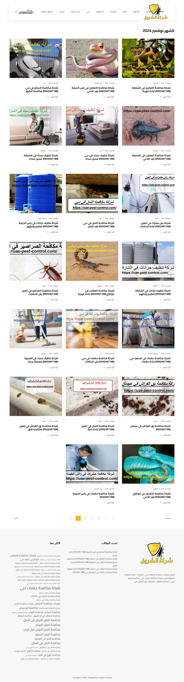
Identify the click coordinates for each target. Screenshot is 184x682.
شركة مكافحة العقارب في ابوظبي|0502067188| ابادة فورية (95, 292)
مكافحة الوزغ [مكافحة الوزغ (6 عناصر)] (34, 651)
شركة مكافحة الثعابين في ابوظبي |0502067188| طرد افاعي (151, 495)
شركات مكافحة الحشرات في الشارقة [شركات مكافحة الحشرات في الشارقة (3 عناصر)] (50, 560)
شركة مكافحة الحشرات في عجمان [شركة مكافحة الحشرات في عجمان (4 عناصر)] (47, 576)
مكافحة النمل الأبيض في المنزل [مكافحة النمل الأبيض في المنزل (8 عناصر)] (41, 620)
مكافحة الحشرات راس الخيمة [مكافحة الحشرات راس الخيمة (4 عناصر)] (49, 608)
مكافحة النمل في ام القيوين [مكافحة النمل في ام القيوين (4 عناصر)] (49, 647)
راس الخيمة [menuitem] (75, 11)
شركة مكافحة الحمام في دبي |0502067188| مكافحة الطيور (41, 89)
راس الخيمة (98, 83)
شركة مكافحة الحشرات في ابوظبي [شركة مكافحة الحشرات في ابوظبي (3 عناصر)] (23, 567)
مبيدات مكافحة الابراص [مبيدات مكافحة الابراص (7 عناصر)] (47, 603)
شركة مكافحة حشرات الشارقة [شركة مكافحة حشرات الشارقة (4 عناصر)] (49, 579)
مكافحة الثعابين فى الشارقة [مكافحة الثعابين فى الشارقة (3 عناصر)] (20, 612)
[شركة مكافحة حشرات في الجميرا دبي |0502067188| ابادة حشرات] (148, 328)
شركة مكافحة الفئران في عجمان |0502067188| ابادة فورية (92, 569)
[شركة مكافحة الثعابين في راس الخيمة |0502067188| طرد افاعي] (92, 58)
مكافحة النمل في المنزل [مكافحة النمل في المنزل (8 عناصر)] (45, 643)
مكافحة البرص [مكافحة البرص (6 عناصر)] (36, 612)
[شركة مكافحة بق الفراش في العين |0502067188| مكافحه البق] (36, 396)
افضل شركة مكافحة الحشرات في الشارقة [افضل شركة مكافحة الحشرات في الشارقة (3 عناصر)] (48, 556)
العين (156, 218)
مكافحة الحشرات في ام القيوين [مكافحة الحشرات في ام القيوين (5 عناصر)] (46, 616)
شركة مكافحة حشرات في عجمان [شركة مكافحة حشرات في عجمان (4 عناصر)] (48, 599)
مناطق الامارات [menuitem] (47, 11)
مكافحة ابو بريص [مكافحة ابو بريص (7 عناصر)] (28, 608)
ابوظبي (99, 285)
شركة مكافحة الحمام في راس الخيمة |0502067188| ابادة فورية (93, 553)
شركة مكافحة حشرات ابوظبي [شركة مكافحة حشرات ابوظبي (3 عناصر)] (26, 577)
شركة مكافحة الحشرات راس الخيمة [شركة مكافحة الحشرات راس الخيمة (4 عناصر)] (47, 566)
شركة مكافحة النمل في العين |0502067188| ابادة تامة (97, 428)
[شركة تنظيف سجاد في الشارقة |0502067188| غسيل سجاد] (36, 126)
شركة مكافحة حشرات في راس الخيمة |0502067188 (93, 495)
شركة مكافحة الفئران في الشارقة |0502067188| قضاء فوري (94, 563)
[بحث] (16, 12)
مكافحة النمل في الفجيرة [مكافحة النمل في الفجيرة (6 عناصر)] (47, 639)
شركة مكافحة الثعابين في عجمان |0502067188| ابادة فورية (92, 559)
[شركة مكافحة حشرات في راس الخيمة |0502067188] (92, 464)
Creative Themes (105, 677)
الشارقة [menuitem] (136, 11)
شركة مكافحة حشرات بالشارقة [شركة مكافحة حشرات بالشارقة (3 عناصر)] (51, 583)
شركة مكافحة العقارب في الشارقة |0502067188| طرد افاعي (151, 157)
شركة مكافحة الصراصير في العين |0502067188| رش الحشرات (39, 292)
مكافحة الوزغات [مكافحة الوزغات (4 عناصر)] (20, 651)
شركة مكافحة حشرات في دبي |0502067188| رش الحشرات (97, 360)
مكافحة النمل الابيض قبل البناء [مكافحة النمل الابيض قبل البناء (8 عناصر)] (42, 629)
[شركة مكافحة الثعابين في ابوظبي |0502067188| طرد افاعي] (148, 464)
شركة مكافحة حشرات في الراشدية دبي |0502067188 (95, 572)
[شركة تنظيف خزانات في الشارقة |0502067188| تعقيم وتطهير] (148, 261)
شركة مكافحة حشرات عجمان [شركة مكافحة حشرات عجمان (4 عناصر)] (49, 593)
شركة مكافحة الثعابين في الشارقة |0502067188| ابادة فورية (151, 89)
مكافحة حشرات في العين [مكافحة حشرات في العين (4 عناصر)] (30, 658)
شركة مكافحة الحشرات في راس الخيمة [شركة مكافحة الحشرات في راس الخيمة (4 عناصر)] (46, 573)
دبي (44, 83)
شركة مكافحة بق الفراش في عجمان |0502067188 (150, 428)
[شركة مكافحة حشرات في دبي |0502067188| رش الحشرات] (92, 328)
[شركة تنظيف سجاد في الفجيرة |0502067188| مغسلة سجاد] (36, 328)
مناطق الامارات (153, 353)
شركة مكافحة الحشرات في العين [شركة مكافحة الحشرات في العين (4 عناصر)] (28, 569)
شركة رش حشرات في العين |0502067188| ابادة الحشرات (155, 225)
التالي (15, 518)
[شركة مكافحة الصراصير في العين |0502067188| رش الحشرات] (36, 261)
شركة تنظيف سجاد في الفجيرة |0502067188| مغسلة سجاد (41, 360)
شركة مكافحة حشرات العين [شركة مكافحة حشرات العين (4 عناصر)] (27, 579)
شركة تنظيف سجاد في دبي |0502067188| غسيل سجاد (99, 157)
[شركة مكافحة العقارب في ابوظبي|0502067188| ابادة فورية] (92, 261)
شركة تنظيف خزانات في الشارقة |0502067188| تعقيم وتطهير (153, 292)
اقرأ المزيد (165, 97)
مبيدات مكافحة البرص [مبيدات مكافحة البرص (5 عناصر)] (24, 604)
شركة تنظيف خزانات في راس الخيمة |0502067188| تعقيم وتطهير (38, 225)
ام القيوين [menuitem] (100, 11)
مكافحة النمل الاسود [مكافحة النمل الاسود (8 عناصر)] (47, 634)
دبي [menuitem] (88, 11)
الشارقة (155, 83)
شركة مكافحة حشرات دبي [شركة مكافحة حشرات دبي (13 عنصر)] (40, 588)
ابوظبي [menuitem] (148, 11)
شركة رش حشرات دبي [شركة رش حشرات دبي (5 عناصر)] (29, 559)
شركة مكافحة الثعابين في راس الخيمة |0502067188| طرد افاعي (92, 89)
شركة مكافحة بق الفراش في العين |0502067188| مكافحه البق (38, 428)
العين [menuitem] (125, 11)
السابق (168, 518)
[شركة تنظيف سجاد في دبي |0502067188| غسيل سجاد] (92, 126)
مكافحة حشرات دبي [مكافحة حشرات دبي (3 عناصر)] (31, 655)
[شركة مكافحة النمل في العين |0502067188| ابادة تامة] (92, 396)
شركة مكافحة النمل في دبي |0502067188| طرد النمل (98, 225)
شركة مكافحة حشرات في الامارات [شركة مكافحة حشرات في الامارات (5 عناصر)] (45, 596)
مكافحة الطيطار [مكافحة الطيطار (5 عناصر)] (25, 616)
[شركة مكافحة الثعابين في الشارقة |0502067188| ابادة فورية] (148, 58)
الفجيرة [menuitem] (113, 11)
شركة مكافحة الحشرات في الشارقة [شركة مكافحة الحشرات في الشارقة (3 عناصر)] (50, 570)
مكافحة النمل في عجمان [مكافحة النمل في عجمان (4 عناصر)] (51, 651)
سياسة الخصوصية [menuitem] (27, 11)
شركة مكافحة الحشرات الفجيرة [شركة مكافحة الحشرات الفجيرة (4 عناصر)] (26, 563)
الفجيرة (43, 353)
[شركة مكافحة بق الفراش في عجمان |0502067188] (148, 396)
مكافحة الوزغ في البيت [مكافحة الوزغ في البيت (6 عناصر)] (49, 655)
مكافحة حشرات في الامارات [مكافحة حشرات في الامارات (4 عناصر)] (50, 658)
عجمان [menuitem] (62, 11)
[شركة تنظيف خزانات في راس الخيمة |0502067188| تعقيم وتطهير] (36, 193)
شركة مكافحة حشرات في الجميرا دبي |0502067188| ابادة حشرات (150, 360)
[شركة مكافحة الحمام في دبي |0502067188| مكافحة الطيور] (36, 58)
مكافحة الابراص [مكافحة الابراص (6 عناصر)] (52, 612)
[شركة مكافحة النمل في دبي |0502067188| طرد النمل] (92, 193)
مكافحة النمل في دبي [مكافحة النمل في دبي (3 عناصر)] (32, 647)
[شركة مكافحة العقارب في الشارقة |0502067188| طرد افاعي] (148, 126)
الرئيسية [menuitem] (161, 11)
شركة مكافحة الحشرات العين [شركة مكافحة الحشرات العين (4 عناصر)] (49, 563)
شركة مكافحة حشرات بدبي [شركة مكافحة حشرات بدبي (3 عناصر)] (34, 583)
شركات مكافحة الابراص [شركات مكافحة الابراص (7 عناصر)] (23, 555)
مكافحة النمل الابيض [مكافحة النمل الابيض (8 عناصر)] (47, 624)
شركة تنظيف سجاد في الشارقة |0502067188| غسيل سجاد (40, 157)
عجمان (156, 421)
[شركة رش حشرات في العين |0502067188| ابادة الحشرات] (148, 193)
